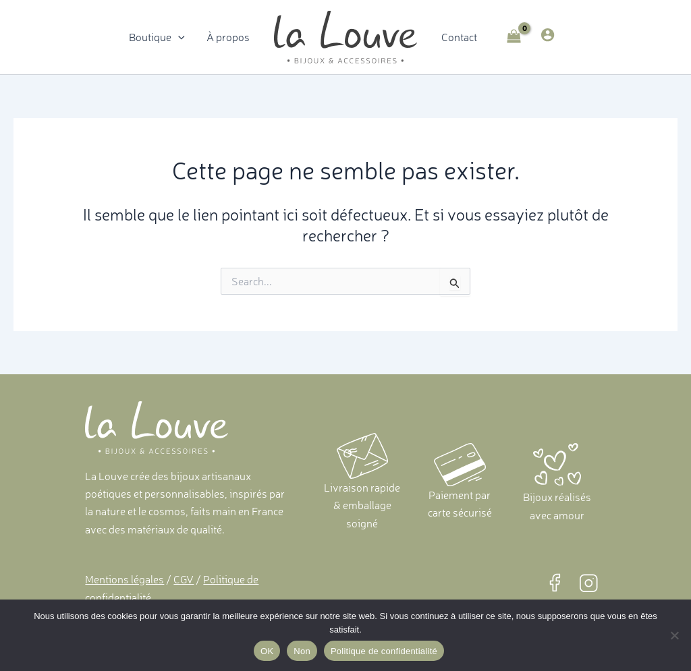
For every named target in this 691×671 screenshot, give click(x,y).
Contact (459, 37)
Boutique (157, 37)
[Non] (674, 635)
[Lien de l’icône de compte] (548, 35)
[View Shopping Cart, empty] (514, 37)
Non (302, 651)
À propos (228, 37)
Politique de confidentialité (384, 651)
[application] (178, 37)
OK (266, 651)
